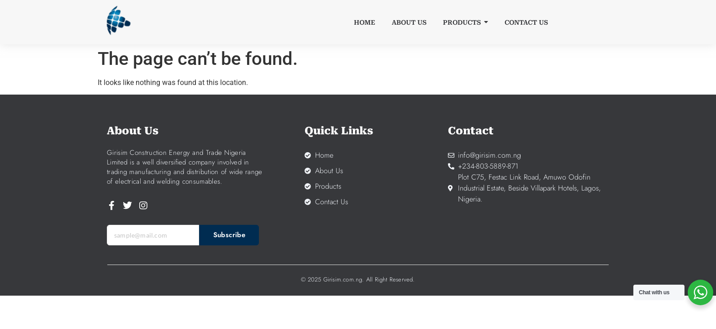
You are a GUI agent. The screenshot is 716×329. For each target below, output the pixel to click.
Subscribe (229, 235)
